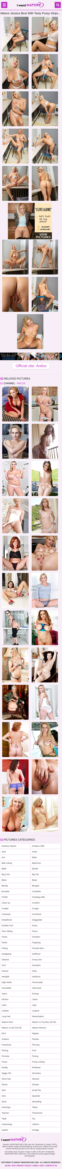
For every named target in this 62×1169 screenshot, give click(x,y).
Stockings (6, 1107)
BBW (4, 869)
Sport (4, 1101)
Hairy (34, 971)
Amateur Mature (9, 846)
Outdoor (5, 1039)
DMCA (35, 1166)
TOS (13, 1166)
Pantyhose (6, 1045)
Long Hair (6, 1016)
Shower (35, 1084)
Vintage (35, 1130)
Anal (4, 851)
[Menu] (4, 5)
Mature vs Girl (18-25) (12, 1028)
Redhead (36, 1067)
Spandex (36, 1096)
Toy (33, 1118)
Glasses (5, 959)
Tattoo (35, 1107)
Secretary (36, 1073)
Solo (4, 1096)
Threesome (37, 1113)
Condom (36, 903)
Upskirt (5, 1130)
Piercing (36, 1045)
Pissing (5, 1050)
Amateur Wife (38, 846)
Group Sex (37, 959)
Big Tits (35, 874)
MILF (4, 1033)
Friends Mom (38, 948)
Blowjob (35, 886)
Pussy (4, 1062)
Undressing (7, 1124)
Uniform (35, 1124)
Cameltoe (36, 891)
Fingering (36, 942)
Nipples (35, 1033)
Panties (35, 1039)
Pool (34, 1050)
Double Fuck (7, 925)
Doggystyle (37, 920)
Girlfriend (36, 954)
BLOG (7, 1166)
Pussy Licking (38, 1062)
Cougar (35, 908)
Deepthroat (7, 920)
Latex (4, 1005)
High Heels (7, 982)
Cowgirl (5, 908)
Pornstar (5, 1056)
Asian (34, 851)
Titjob (4, 1118)
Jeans (4, 993)
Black (34, 880)
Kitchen (5, 999)
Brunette (5, 891)
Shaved (35, 1079)
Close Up (6, 903)
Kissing (35, 993)
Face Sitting (7, 931)
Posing (35, 1056)
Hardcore (36, 976)
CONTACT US (51, 1166)
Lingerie (35, 1011)
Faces (35, 931)
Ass (3, 857)
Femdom (36, 937)
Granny (5, 971)
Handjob (5, 976)
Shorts (4, 1084)
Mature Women (39, 1028)
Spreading (36, 1101)
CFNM (4, 897)
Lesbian (5, 1011)
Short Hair (6, 1079)
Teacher (5, 1113)
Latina (35, 999)
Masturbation (38, 1016)
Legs (34, 1005)
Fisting (5, 948)
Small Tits (36, 1090)
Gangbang (6, 954)
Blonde (5, 886)
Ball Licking (7, 863)
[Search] (58, 5)
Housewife (6, 988)
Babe (34, 857)
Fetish (4, 942)
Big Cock (6, 874)
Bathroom (36, 863)
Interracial (36, 988)
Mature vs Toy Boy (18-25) (44, 1022)
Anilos (20, 383)
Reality (5, 1067)
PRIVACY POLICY (24, 1166)
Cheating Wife (38, 897)
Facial (4, 937)
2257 (42, 1166)
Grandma (36, 965)
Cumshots (36, 914)
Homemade (37, 982)
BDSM (35, 869)
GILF (4, 965)
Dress (35, 925)
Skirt (4, 1090)
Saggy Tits (6, 1073)
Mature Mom (7, 1022)
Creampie (6, 914)
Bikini (4, 880)
